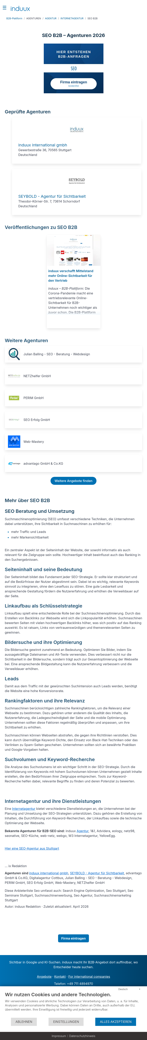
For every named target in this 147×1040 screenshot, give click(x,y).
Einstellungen (66, 1022)
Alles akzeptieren (115, 1022)
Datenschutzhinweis (82, 1036)
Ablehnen (24, 1022)
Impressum (59, 1036)
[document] (73, 1004)
